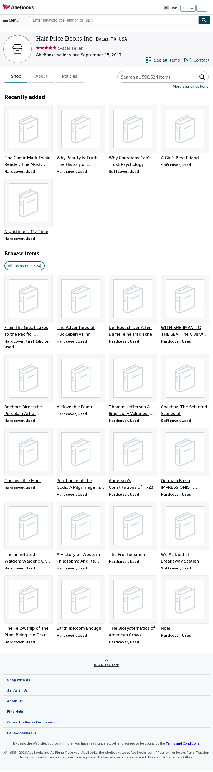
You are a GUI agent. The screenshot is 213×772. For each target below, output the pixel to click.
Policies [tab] (69, 77)
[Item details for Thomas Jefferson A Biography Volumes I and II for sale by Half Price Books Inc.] (132, 386)
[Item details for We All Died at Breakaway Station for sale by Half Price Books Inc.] (185, 534)
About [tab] (41, 77)
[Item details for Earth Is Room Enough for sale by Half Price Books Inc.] (80, 605)
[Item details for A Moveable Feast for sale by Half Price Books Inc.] (80, 383)
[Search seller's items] (151, 76)
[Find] (204, 20)
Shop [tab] (16, 77)
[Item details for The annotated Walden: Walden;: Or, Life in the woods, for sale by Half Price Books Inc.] (28, 534)
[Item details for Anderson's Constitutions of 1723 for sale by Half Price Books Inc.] (132, 460)
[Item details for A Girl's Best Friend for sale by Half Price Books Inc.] (185, 133)
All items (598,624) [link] (24, 266)
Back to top (106, 666)
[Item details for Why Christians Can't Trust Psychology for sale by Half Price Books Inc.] (132, 136)
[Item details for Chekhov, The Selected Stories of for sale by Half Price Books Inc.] (185, 386)
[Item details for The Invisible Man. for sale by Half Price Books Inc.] (28, 457)
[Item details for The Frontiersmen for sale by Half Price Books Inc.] (132, 531)
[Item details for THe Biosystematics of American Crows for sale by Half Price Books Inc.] (132, 608)
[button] (202, 76)
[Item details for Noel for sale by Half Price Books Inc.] (185, 605)
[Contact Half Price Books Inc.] (198, 60)
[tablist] (44, 77)
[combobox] (114, 20)
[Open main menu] (12, 20)
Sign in (188, 8)
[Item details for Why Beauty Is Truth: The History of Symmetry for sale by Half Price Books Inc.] (80, 136)
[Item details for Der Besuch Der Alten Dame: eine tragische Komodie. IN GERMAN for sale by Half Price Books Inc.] (132, 306)
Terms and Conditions (179, 746)
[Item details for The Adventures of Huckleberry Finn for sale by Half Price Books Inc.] (80, 306)
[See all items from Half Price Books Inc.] (164, 60)
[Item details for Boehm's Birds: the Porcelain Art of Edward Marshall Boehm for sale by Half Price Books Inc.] (28, 386)
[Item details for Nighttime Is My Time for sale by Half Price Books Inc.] (28, 207)
